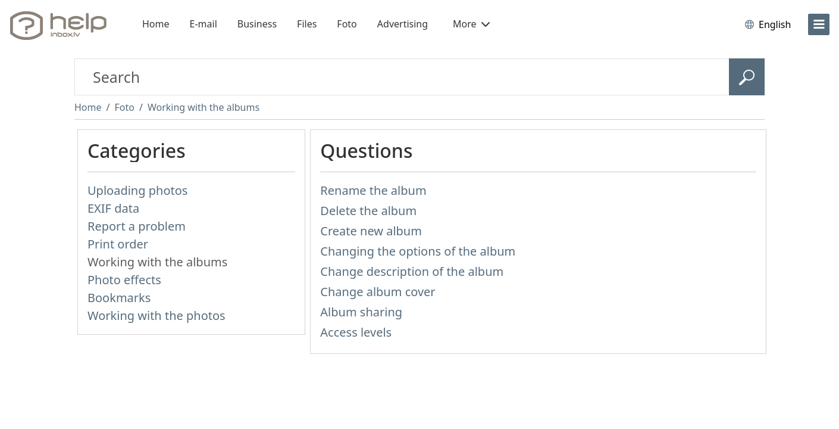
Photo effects (124, 280)
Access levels (356, 332)
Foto (346, 23)
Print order (117, 244)
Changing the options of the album (417, 251)
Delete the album (368, 211)
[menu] (818, 24)
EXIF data (113, 208)
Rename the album (373, 190)
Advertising (402, 23)
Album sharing (361, 312)
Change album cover (377, 292)
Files (307, 23)
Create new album (371, 231)
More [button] (471, 23)
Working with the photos (156, 315)
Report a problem (136, 226)
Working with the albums (203, 107)
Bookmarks (119, 298)
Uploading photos (137, 190)
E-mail (203, 23)
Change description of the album (411, 271)
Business (257, 23)
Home (156, 23)
